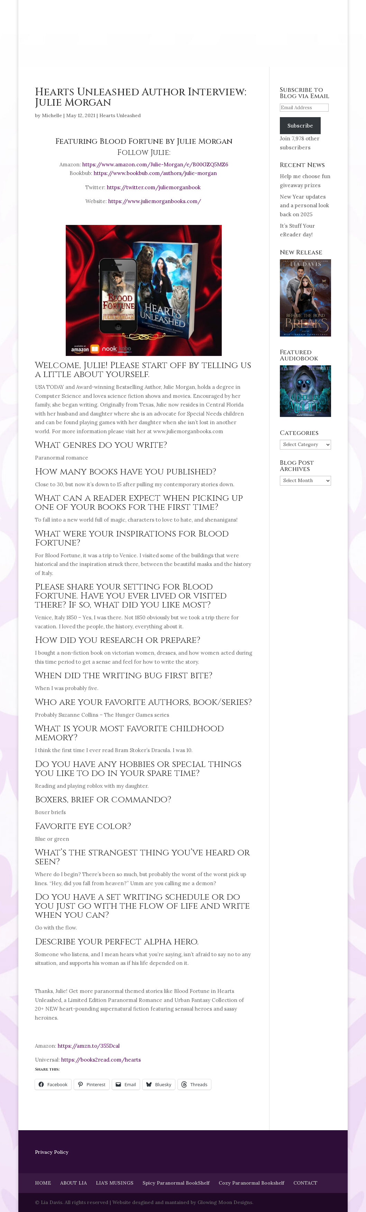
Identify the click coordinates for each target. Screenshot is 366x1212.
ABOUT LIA (73, 1183)
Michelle (52, 115)
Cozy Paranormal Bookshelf (251, 1183)
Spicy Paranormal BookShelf (176, 1183)
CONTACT (305, 1183)
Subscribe (300, 125)
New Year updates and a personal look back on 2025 (304, 205)
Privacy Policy (51, 1152)
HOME (43, 1183)
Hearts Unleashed (120, 115)
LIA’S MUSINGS (115, 1183)
